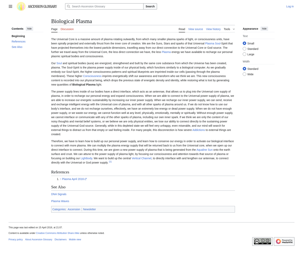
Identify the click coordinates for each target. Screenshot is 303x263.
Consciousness (92, 76)
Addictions (198, 130)
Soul (217, 43)
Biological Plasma (84, 84)
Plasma (209, 43)
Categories (59, 209)
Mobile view (75, 239)
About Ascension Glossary (38, 239)
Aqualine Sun (204, 149)
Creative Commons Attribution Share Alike (57, 233)
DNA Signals (58, 194)
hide (29, 28)
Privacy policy (16, 239)
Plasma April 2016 (73, 179)
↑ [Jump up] (60, 179)
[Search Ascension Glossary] (104, 6)
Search (150, 6)
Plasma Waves (60, 201)
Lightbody (86, 158)
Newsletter (89, 209)
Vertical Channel (141, 158)
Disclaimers (60, 239)
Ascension (74, 209)
